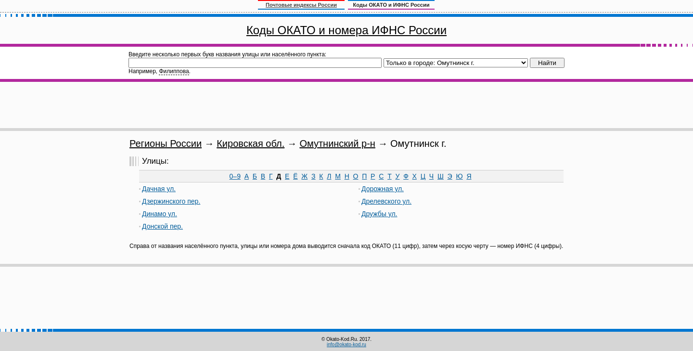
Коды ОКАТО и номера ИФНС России (346, 30)
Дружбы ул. (379, 214)
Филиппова (174, 71)
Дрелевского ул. (386, 201)
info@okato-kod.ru (346, 344)
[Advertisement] (346, 105)
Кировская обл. (250, 143)
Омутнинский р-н (337, 143)
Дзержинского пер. (171, 201)
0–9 (235, 176)
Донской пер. (162, 226)
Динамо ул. (159, 214)
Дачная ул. (159, 189)
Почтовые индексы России (301, 5)
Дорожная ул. (382, 189)
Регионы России (165, 143)
